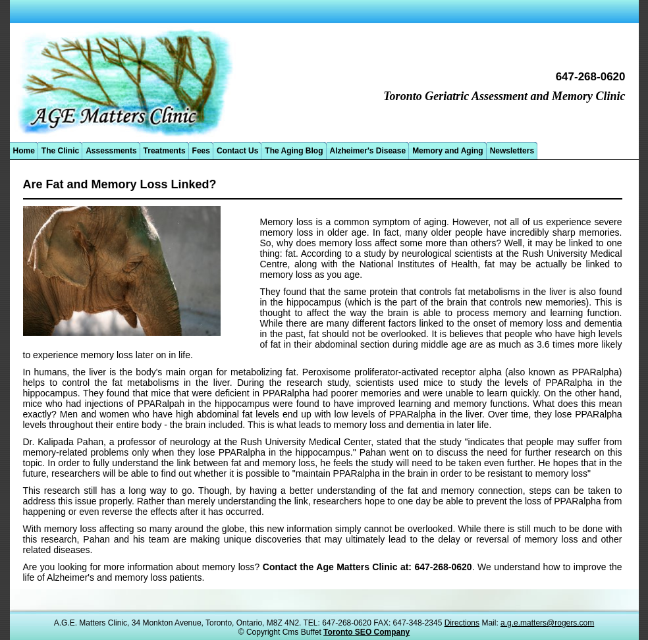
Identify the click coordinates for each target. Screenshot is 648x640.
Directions (462, 622)
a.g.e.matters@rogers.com (547, 622)
